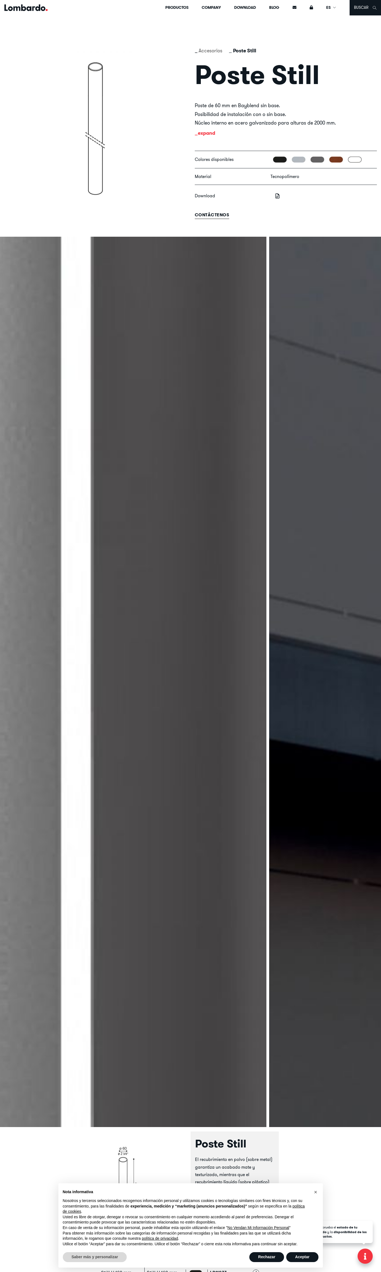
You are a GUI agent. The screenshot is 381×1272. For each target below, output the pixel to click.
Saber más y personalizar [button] (95, 1257)
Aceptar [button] (302, 1257)
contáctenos (212, 215)
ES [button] (331, 7)
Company (211, 7)
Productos (176, 7)
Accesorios (210, 50)
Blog (274, 7)
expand (206, 133)
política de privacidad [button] (160, 1238)
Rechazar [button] (266, 1257)
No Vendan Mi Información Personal (258, 1227)
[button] (315, 1192)
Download (245, 7)
